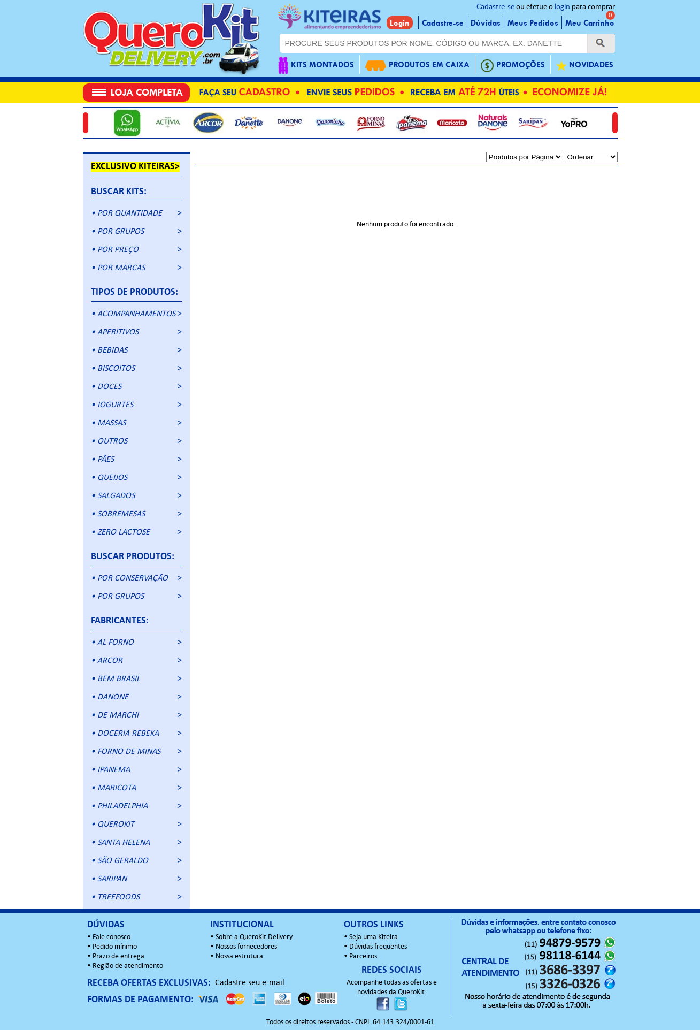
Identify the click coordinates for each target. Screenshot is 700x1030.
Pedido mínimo (115, 947)
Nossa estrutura (239, 956)
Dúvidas (486, 23)
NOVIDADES (584, 65)
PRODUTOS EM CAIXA (417, 65)
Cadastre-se (495, 7)
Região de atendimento (128, 966)
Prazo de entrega (118, 956)
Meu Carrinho (589, 23)
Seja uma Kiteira (373, 937)
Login (400, 23)
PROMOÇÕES (513, 65)
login (562, 7)
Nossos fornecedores (246, 947)
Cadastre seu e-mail (249, 983)
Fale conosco (111, 937)
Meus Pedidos (532, 23)
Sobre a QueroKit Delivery (254, 937)
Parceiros (363, 956)
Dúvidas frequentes (378, 947)
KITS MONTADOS (316, 65)
